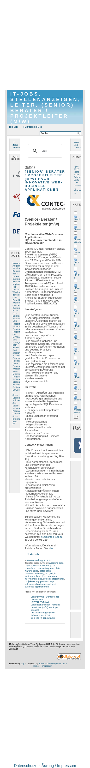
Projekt (16, 323)
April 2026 (76, 167)
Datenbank (18, 276)
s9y (22, 663)
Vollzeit (16, 400)
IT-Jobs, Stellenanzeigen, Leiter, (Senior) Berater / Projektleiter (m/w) (45, 107)
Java (15, 371)
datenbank (45, 570)
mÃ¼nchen (31, 578)
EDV (14, 421)
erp (47, 573)
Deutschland (80, 252)
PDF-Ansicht (32, 554)
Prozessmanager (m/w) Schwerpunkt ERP (43, 614)
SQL (14, 339)
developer (17, 294)
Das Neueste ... (78, 185)
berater (37, 565)
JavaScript (18, 318)
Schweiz (78, 399)
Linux (15, 363)
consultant (30, 568)
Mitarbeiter (18, 374)
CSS (14, 297)
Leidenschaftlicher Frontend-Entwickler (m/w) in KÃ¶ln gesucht (46, 607)
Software (17, 379)
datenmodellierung (34, 573)
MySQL (16, 342)
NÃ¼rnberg (18, 263)
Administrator (19, 366)
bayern (28, 565)
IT (13, 424)
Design (16, 271)
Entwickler (17, 384)
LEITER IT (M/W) (40, 602)
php (40, 578)
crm (52, 568)
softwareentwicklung (35, 584)
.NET (15, 273)
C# (14, 334)
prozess (44, 581)
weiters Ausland (78, 411)
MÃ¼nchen (18, 337)
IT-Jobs (15, 393)
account (53, 563)
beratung (46, 565)
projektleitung (32, 581)
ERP (14, 345)
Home (13, 127)
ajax (61, 563)
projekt (47, 578)
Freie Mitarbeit (78, 240)
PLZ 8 (47, 560)
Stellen (16, 382)
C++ (14, 313)
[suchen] (44, 151)
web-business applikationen (41, 585)
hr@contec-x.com (51, 536)
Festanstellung (35, 560)
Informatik (17, 418)
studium (16, 352)
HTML (15, 310)
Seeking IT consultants (43, 618)
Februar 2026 (78, 178)
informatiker (18, 326)
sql (49, 584)
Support (16, 358)
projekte (16, 355)
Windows (17, 292)
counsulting (43, 568)
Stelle (15, 405)
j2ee (44, 576)
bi (54, 565)
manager (52, 576)
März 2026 (76, 173)
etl (51, 573)
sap (52, 581)
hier (50, 548)
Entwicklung (18, 389)
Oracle (15, 305)
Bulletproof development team (53, 663)
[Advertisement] (45, 45)
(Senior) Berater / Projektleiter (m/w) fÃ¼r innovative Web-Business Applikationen (45, 180)
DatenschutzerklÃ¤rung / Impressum (45, 766)
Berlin (15, 347)
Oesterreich (80, 389)
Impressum (33, 127)
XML (14, 321)
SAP (14, 350)
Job (14, 403)
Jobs (15, 416)
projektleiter (58, 578)
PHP (14, 286)
